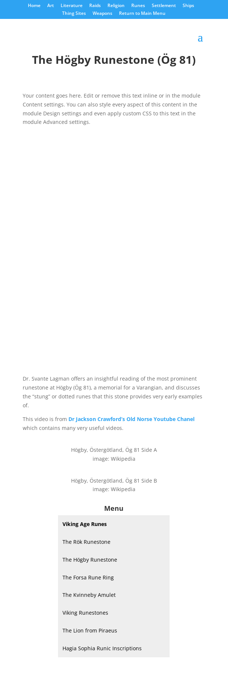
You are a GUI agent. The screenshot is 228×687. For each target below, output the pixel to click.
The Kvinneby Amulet (89, 594)
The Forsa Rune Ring (88, 577)
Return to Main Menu (142, 13)
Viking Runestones (85, 612)
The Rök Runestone (86, 541)
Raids (95, 6)
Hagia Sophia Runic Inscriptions (102, 648)
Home (34, 6)
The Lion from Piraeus (89, 630)
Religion (116, 6)
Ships (188, 6)
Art (50, 6)
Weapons (102, 13)
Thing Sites (74, 13)
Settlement (164, 6)
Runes (138, 6)
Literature (72, 6)
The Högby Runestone (89, 559)
